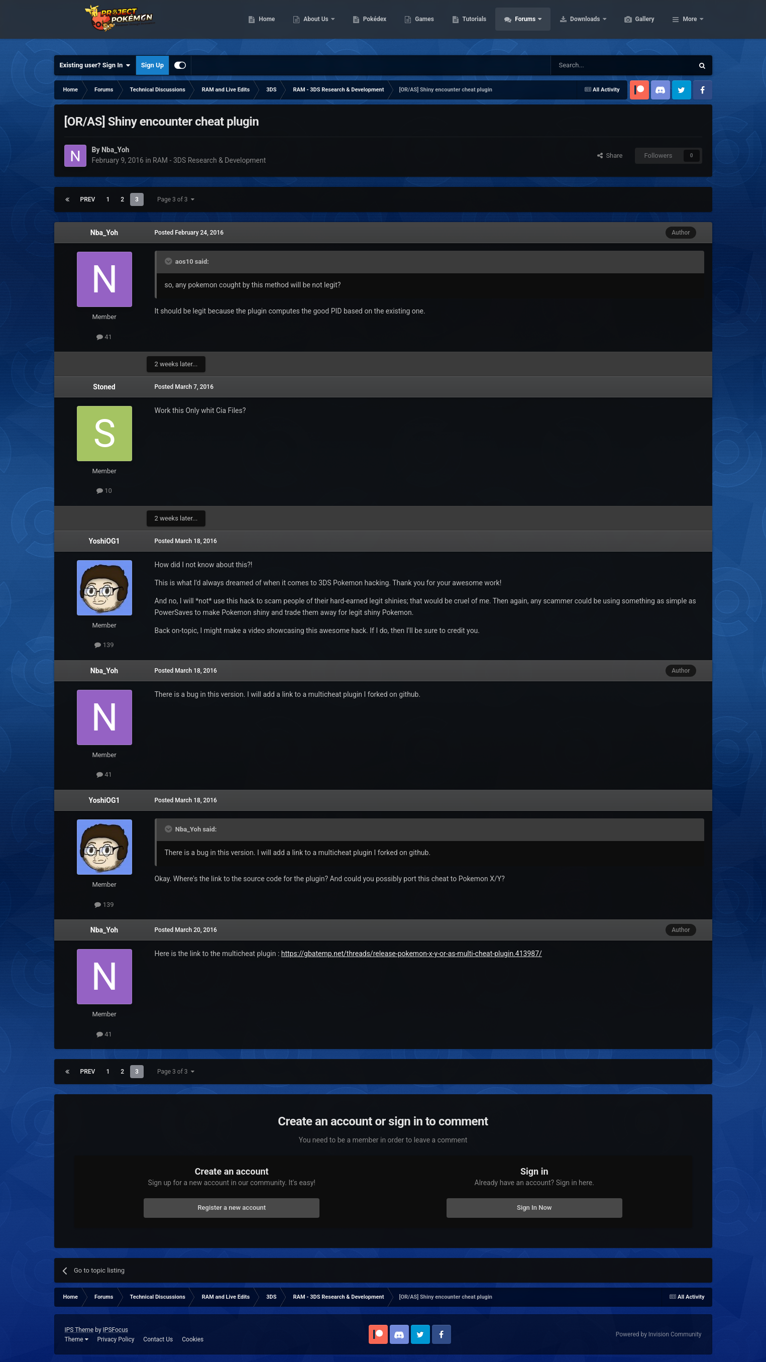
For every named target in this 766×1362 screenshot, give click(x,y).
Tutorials (521, 25)
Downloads (633, 25)
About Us (364, 25)
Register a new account (231, 1207)
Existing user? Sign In (95, 65)
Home (314, 25)
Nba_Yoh (104, 233)
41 (104, 337)
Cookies (192, 1339)
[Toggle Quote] (169, 261)
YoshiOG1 (104, 541)
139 (104, 645)
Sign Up (152, 65)
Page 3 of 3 (175, 199)
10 (104, 490)
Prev (87, 199)
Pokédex (422, 25)
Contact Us (158, 1339)
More (689, 25)
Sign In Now (534, 1207)
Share (610, 155)
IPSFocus (115, 1329)
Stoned (104, 387)
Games (472, 25)
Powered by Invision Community (659, 1334)
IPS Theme (79, 1329)
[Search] (598, 65)
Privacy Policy (115, 1339)
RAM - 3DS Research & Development (209, 160)
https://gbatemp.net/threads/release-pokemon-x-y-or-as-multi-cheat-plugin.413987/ (411, 954)
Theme (76, 1339)
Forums (573, 25)
